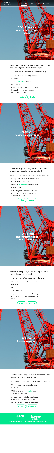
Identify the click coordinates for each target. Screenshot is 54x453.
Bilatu (32, 97)
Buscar (31, 200)
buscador (23, 185)
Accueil (21, 406)
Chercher (32, 406)
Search (32, 303)
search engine (24, 288)
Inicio (21, 200)
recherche (28, 391)
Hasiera (22, 97)
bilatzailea (21, 81)
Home (22, 303)
